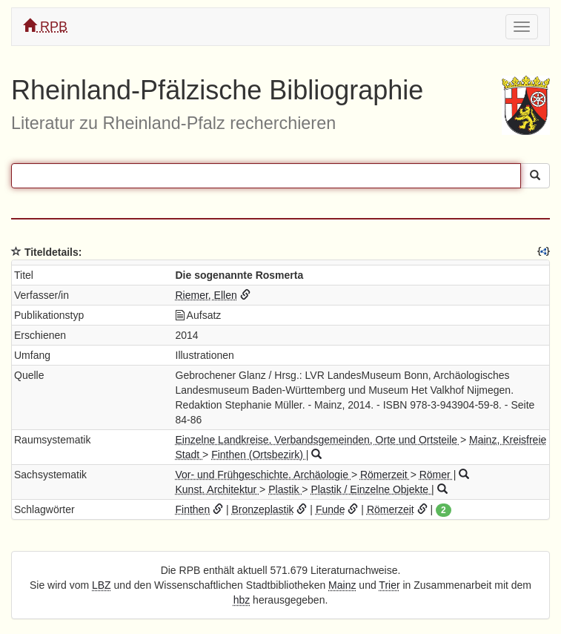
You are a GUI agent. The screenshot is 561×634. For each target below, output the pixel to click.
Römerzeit (385, 475)
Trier (389, 585)
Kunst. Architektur (218, 489)
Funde (330, 509)
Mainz (342, 585)
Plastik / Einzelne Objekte (371, 489)
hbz (241, 600)
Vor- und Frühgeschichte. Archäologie (263, 475)
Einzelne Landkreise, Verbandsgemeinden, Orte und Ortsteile (318, 440)
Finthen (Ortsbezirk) (258, 454)
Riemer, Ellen (206, 295)
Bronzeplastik (263, 509)
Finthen (193, 509)
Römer (436, 475)
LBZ (101, 585)
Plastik (285, 489)
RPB (45, 26)
